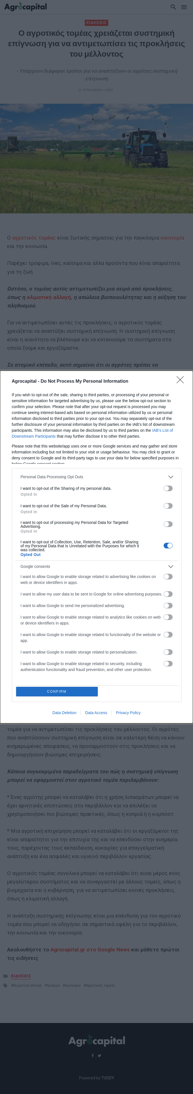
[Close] (182, 381)
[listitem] (97, 476)
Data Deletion (65, 713)
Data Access (96, 713)
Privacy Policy (128, 713)
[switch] (168, 488)
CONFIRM (57, 691)
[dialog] (96, 547)
